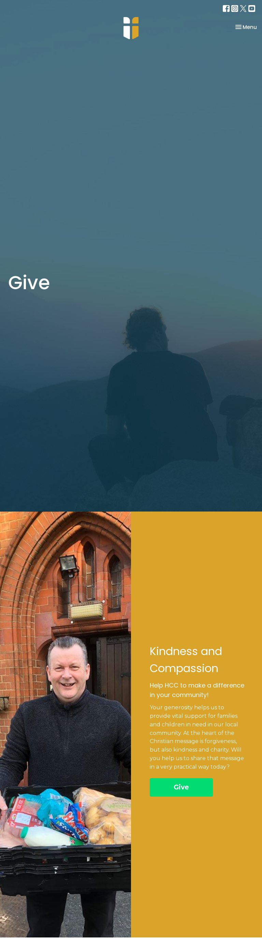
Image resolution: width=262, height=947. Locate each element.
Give (181, 787)
